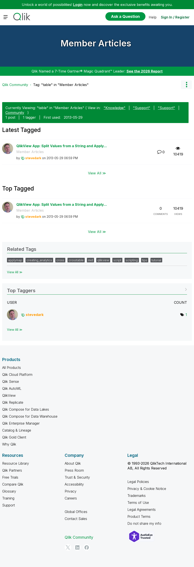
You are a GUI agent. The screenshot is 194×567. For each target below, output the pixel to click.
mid (90, 260)
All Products (11, 367)
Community (14, 112)
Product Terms (138, 516)
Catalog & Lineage (16, 430)
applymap (15, 260)
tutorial (156, 260)
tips (144, 260)
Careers (71, 498)
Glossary (9, 491)
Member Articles (96, 43)
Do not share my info (144, 523)
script (117, 260)
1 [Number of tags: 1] (186, 314)
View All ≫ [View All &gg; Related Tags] (14, 272)
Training (8, 498)
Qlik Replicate (12, 402)
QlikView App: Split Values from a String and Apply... (61, 146)
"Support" (141, 108)
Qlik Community (15, 85)
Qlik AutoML (11, 388)
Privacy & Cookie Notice (146, 488)
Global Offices (76, 512)
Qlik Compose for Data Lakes (25, 409)
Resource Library (15, 463)
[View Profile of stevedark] (33, 158)
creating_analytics (39, 260)
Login (78, 4)
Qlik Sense (10, 381)
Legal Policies (138, 481)
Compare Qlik (12, 484)
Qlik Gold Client (14, 437)
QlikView (9, 395)
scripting (132, 260)
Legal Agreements (141, 509)
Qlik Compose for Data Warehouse (29, 416)
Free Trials (10, 477)
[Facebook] (86, 547)
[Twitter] (68, 547)
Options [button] (186, 84)
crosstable (76, 260)
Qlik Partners (12, 470)
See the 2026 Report (145, 71)
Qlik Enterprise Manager (21, 423)
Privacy (70, 491)
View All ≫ (97, 173)
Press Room (74, 470)
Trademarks (136, 495)
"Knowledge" (114, 108)
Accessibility (74, 484)
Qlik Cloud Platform (17, 374)
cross (60, 260)
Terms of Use (138, 502)
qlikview (103, 260)
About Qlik (73, 463)
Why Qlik (9, 444)
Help (153, 17)
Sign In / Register (175, 17)
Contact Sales (76, 518)
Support (8, 505)
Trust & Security (77, 477)
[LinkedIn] (77, 547)
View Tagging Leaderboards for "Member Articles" (97, 289)
